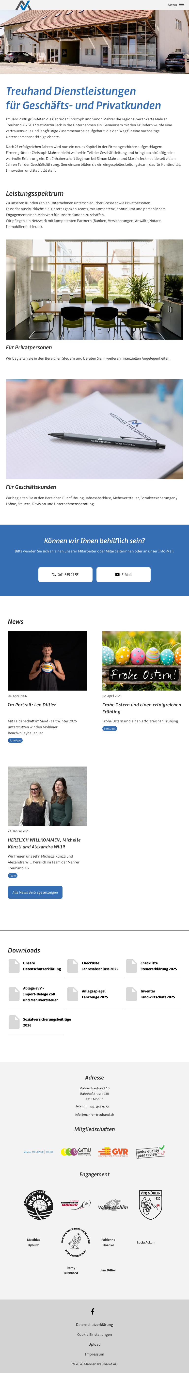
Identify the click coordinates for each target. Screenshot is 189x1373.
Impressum (94, 1354)
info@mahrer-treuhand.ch (94, 1114)
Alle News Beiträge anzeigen (35, 892)
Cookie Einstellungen (94, 1334)
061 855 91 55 (65, 574)
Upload (95, 1344)
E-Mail (123, 574)
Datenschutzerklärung (94, 1324)
